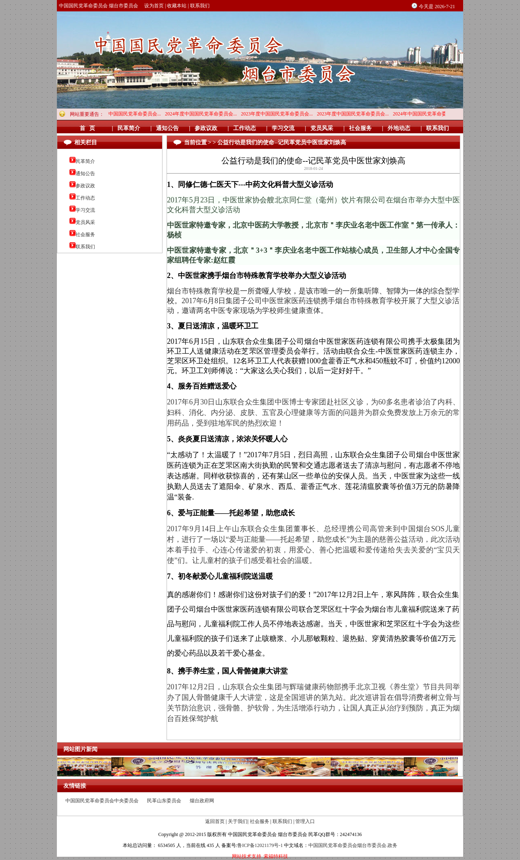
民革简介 (85, 161)
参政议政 (85, 186)
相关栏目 (85, 142)
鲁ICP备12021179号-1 (260, 845)
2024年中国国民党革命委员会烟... (431, 114)
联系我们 (200, 6)
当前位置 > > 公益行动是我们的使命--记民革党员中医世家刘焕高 (265, 142)
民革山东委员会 (164, 801)
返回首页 (215, 821)
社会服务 (85, 234)
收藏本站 (176, 6)
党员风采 (85, 222)
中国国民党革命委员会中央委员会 (102, 801)
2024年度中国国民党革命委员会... (127, 114)
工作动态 (85, 198)
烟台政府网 (202, 801)
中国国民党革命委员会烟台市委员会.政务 (352, 845)
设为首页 (154, 6)
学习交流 (85, 210)
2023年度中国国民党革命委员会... (279, 114)
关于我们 (237, 821)
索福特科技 (276, 856)
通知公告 (85, 173)
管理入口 (305, 821)
